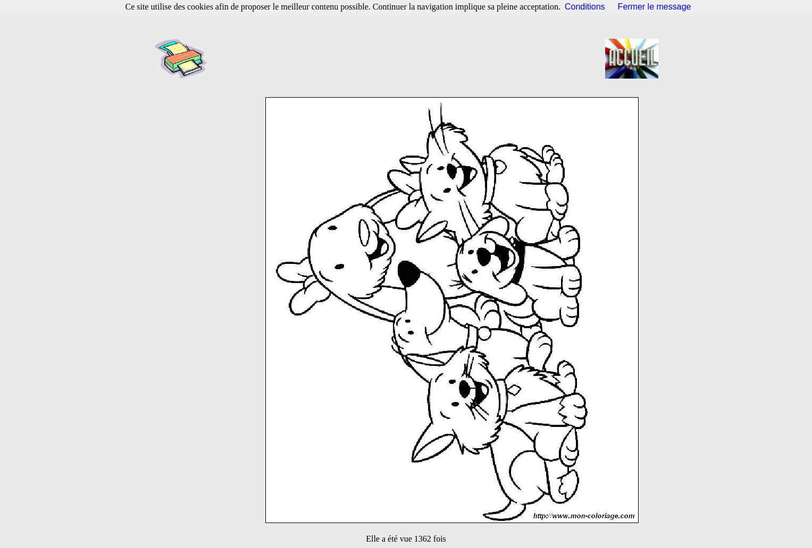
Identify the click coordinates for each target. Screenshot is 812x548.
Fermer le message (654, 6)
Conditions (585, 6)
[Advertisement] (409, 58)
